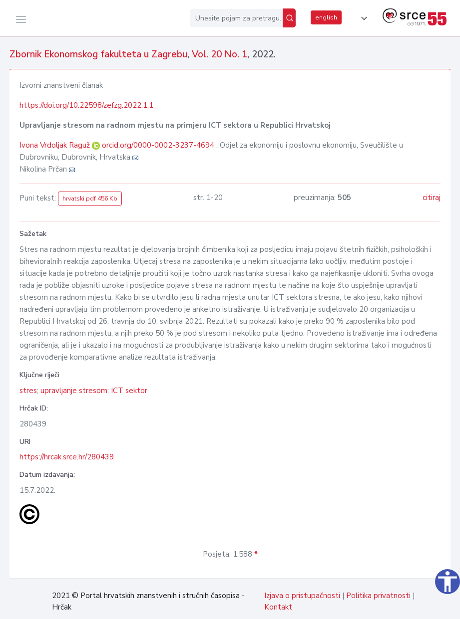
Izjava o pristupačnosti (302, 596)
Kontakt (278, 607)
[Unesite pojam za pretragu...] (236, 17)
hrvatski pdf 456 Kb (89, 199)
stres (28, 391)
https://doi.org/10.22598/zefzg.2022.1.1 (86, 105)
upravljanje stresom (73, 391)
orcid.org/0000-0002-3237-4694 (158, 145)
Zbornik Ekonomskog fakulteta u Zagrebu (98, 54)
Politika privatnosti (378, 596)
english (326, 17)
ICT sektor (129, 391)
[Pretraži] (289, 17)
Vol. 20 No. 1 (219, 54)
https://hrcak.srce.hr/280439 (66, 457)
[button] (362, 18)
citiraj (432, 198)
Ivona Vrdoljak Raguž (55, 145)
